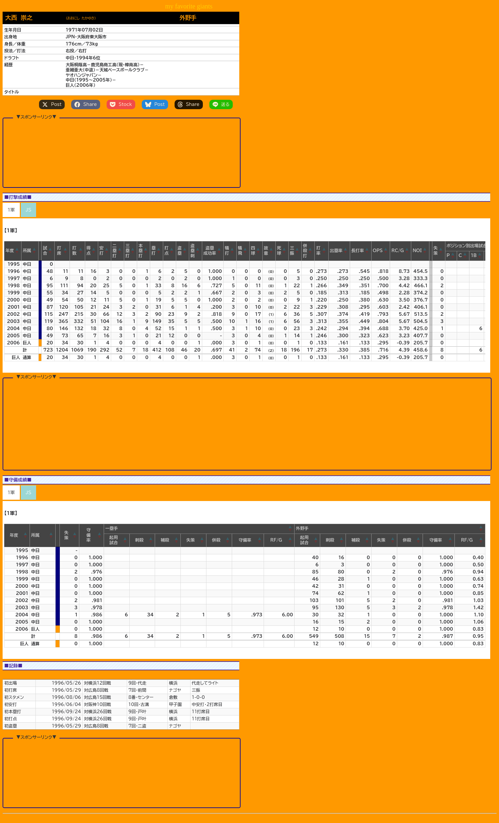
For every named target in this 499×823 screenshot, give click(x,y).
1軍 (11, 210)
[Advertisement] (121, 152)
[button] (17, 251)
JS (29, 210)
